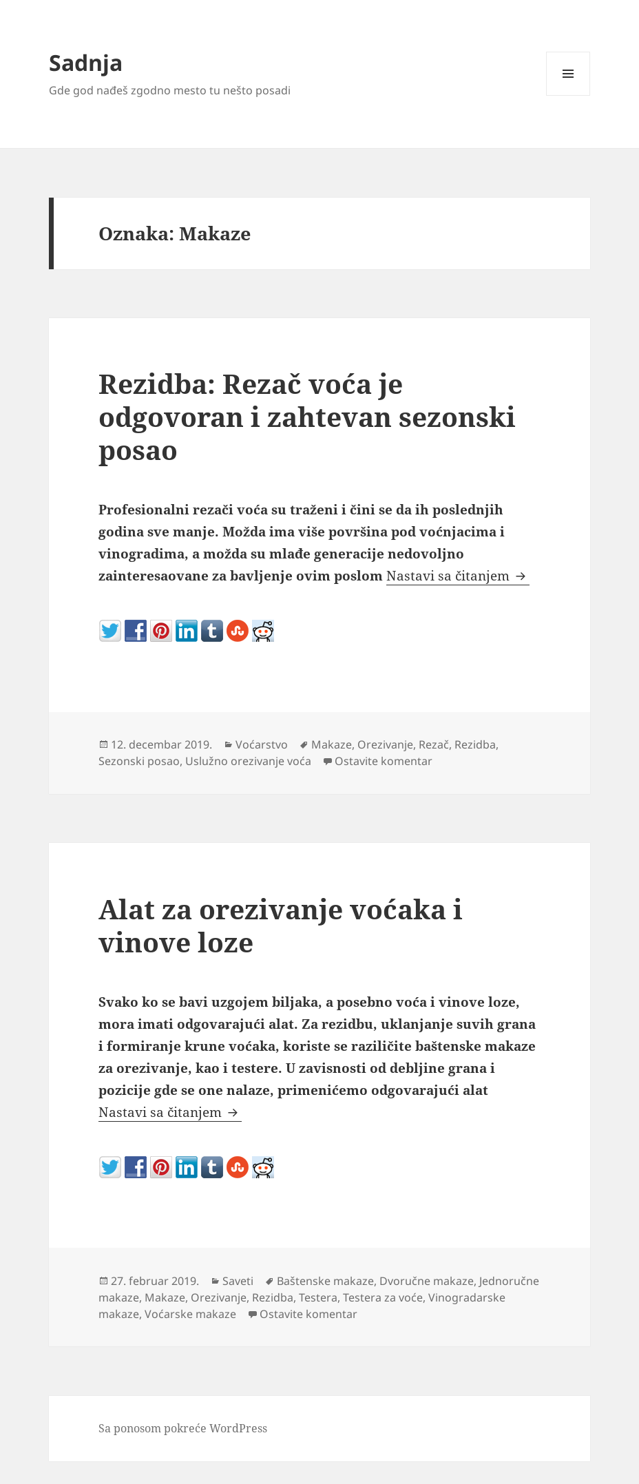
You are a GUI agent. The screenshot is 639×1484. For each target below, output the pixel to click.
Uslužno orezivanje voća (248, 761)
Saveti (237, 1280)
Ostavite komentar (383, 761)
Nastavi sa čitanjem (458, 576)
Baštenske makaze (325, 1280)
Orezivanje (385, 744)
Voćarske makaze (190, 1313)
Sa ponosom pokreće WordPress (182, 1428)
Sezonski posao (139, 761)
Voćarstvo (261, 744)
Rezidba (475, 744)
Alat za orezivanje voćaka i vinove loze (280, 925)
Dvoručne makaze (426, 1280)
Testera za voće (383, 1297)
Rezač (434, 744)
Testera (318, 1297)
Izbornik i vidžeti (568, 95)
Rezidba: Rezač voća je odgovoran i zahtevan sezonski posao (307, 416)
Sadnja (86, 62)
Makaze (331, 744)
